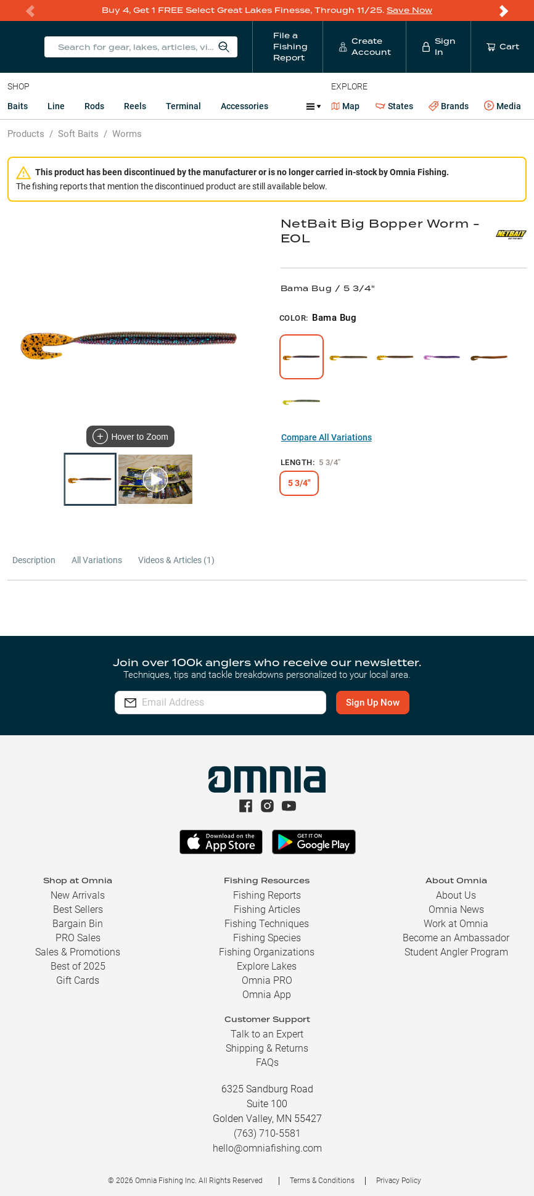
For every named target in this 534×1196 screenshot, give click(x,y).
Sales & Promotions (77, 952)
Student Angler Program (456, 952)
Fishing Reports (267, 895)
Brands (449, 106)
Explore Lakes (267, 966)
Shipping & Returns (267, 1048)
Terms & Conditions (322, 1180)
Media (502, 106)
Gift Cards (77, 980)
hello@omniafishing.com (267, 1148)
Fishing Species (267, 938)
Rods (94, 106)
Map (345, 106)
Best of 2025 (78, 966)
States (394, 106)
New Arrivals (78, 895)
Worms (127, 133)
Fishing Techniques (266, 924)
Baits (17, 106)
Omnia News (456, 909)
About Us (456, 895)
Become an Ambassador (456, 938)
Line (56, 106)
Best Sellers (78, 909)
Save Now (409, 10)
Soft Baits (78, 133)
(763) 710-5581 (267, 1133)
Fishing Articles (267, 909)
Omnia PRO (267, 980)
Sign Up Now (374, 702)
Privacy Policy (398, 1180)
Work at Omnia (456, 924)
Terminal (183, 106)
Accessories (244, 106)
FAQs (267, 1062)
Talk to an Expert (267, 1034)
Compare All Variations (326, 437)
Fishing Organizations (266, 952)
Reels (135, 106)
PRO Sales (78, 938)
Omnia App (266, 994)
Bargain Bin (77, 924)
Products (25, 133)
